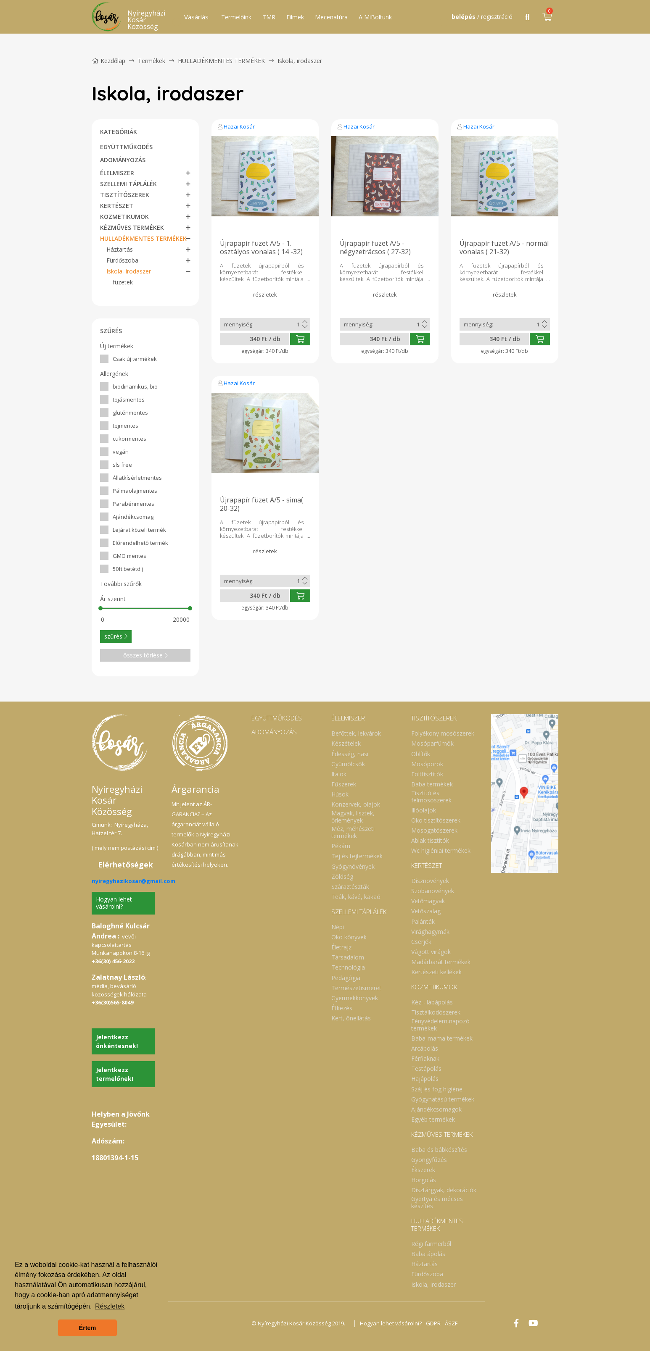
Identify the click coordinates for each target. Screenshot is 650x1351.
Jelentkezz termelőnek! (114, 1074)
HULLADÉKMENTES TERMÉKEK (222, 61)
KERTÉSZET (116, 206)
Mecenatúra (331, 17)
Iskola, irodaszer (299, 61)
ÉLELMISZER (117, 173)
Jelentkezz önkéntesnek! (117, 1041)
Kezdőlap (108, 61)
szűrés (115, 636)
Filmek (295, 17)
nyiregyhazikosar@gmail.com (133, 881)
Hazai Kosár (239, 126)
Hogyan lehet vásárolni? (114, 902)
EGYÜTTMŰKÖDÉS (126, 147)
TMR (268, 17)
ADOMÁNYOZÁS (122, 160)
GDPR (433, 1323)
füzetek (123, 282)
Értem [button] (87, 1328)
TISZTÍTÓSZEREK (124, 195)
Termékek (151, 61)
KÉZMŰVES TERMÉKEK (132, 227)
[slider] (100, 608)
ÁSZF (451, 1323)
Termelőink (236, 17)
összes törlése (145, 655)
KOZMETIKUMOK (124, 217)
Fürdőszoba (122, 260)
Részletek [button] (109, 1306)
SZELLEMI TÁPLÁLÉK (128, 184)
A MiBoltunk (375, 17)
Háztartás (119, 249)
